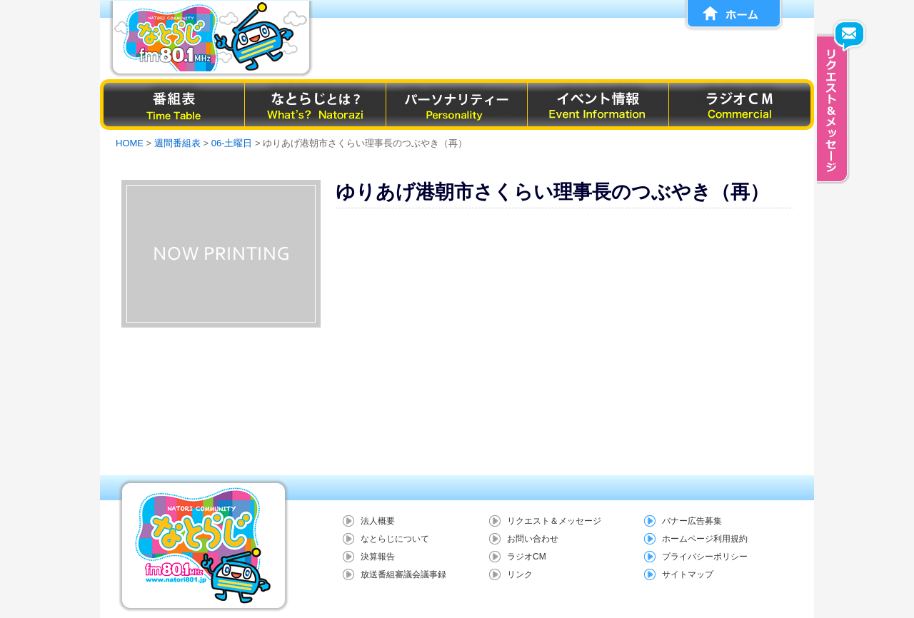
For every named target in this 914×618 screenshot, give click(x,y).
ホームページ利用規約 (705, 539)
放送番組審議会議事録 (403, 574)
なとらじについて (395, 539)
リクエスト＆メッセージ (554, 521)
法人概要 (378, 521)
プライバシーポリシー (705, 557)
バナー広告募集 (692, 521)
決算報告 (378, 557)
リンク (520, 574)
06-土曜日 (232, 143)
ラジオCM (526, 557)
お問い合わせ (532, 539)
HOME (130, 143)
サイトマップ (687, 574)
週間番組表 (177, 143)
